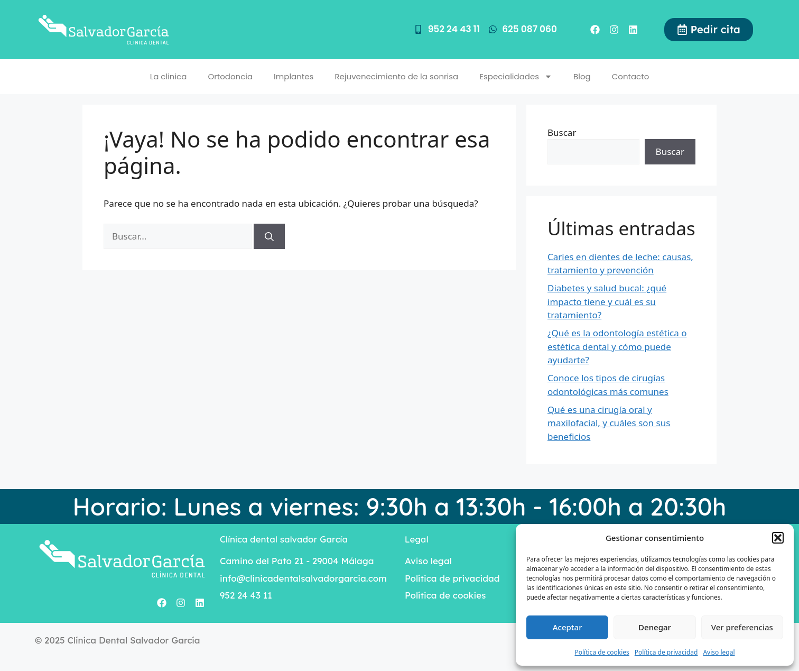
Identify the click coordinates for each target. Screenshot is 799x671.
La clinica (168, 76)
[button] (778, 537)
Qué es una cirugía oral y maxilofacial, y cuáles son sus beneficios (608, 423)
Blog (582, 76)
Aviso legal (719, 652)
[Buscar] (269, 236)
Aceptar (567, 627)
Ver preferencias (742, 627)
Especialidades (515, 76)
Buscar (561, 132)
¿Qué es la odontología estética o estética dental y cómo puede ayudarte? (616, 346)
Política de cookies (601, 652)
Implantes (293, 76)
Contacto (630, 76)
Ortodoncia (230, 76)
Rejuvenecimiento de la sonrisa (396, 76)
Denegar (654, 627)
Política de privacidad (666, 652)
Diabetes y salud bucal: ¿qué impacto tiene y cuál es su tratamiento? (606, 301)
